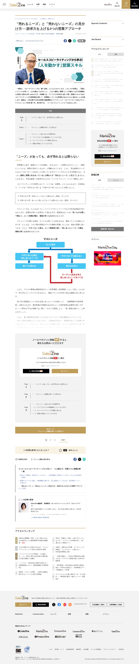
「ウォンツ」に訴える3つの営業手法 (42, 134)
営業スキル (19, 41)
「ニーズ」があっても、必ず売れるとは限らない (47, 117)
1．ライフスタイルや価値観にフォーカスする (45, 137)
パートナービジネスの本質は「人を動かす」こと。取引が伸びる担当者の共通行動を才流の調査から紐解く (33, 556)
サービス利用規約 (96, 650)
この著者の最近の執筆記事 (40, 517)
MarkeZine (19, 615)
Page (21, 127)
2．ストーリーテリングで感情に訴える (43, 140)
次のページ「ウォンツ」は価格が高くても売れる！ (50, 430)
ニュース (30, 4)
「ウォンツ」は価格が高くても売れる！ (44, 127)
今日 (99, 54)
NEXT (64, 440)
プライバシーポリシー (109, 650)
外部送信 (121, 650)
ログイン (65, 371)
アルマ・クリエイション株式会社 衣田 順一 (28, 34)
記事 (38, 4)
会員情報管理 (70, 650)
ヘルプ (51, 650)
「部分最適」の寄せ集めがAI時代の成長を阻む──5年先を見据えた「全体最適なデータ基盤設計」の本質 (70, 567)
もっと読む (22, 488)
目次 (66, 111)
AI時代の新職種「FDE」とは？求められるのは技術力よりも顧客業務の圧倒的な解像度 (33, 540)
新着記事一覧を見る (107, 229)
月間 (115, 54)
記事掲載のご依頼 (116, 606)
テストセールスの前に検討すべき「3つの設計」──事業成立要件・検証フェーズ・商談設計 (70, 576)
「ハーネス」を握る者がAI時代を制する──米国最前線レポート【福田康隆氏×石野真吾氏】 (33, 565)
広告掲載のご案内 (98, 606)
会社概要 (86, 650)
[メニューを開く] (4, 4)
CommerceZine (38, 615)
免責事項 (78, 650)
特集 (44, 4)
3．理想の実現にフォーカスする (41, 143)
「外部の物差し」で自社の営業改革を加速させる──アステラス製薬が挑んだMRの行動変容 (70, 558)
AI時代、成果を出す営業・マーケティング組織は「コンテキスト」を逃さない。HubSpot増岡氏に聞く (70, 549)
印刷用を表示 (21, 459)
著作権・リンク (59, 650)
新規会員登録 (36, 371)
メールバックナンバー (50, 366)
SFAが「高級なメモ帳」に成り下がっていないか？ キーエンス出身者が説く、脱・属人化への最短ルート (70, 540)
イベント (52, 4)
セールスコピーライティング (34, 41)
